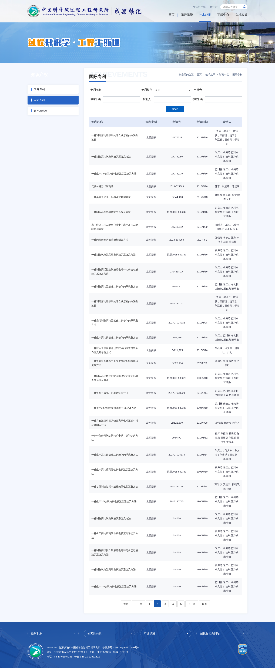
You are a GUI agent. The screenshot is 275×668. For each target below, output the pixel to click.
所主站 (213, 6)
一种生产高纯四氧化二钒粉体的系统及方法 (114, 337)
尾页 (204, 604)
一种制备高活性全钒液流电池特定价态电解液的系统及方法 (114, 271)
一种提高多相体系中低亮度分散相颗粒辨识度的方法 (114, 363)
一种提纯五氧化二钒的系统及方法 (109, 393)
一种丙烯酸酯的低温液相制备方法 (109, 239)
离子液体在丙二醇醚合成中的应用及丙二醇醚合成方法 (114, 226)
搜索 (175, 108)
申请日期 (95, 99)
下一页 (192, 604)
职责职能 (187, 14)
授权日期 (198, 99)
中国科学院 (199, 6)
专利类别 (147, 89)
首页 (172, 14)
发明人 (147, 99)
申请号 (198, 89)
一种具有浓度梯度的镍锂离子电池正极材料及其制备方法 (114, 422)
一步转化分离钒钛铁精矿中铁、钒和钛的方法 (114, 437)
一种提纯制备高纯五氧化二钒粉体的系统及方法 (114, 322)
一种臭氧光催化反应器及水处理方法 (111, 197)
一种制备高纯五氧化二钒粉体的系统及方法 (114, 286)
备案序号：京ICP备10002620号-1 (120, 647)
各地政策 (241, 14)
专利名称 (95, 89)
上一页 (138, 604)
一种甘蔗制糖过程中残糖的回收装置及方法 (114, 486)
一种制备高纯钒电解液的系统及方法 (111, 156)
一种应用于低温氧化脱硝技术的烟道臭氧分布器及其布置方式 (114, 350)
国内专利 (39, 89)
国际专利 (39, 100)
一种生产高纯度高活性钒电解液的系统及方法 (114, 471)
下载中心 (223, 14)
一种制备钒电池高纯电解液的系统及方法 (113, 254)
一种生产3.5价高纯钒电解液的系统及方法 (113, 173)
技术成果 (205, 14)
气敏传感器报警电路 (102, 186)
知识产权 (224, 74)
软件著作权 (41, 110)
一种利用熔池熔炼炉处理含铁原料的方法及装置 (114, 137)
